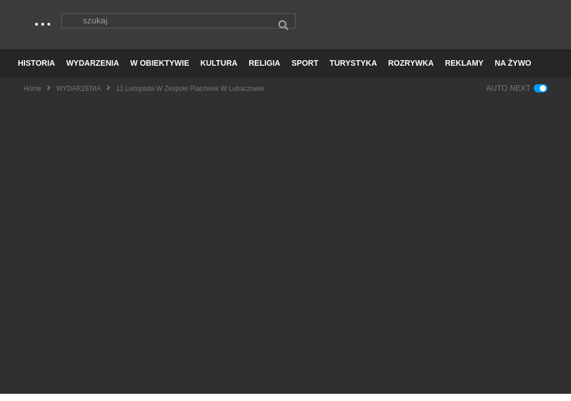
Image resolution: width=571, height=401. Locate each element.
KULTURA (219, 70)
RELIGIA (264, 70)
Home (32, 95)
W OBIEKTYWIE (160, 70)
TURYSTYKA (353, 70)
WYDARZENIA (92, 70)
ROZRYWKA (411, 70)
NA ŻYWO (513, 70)
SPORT (305, 70)
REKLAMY (464, 70)
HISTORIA (36, 70)
